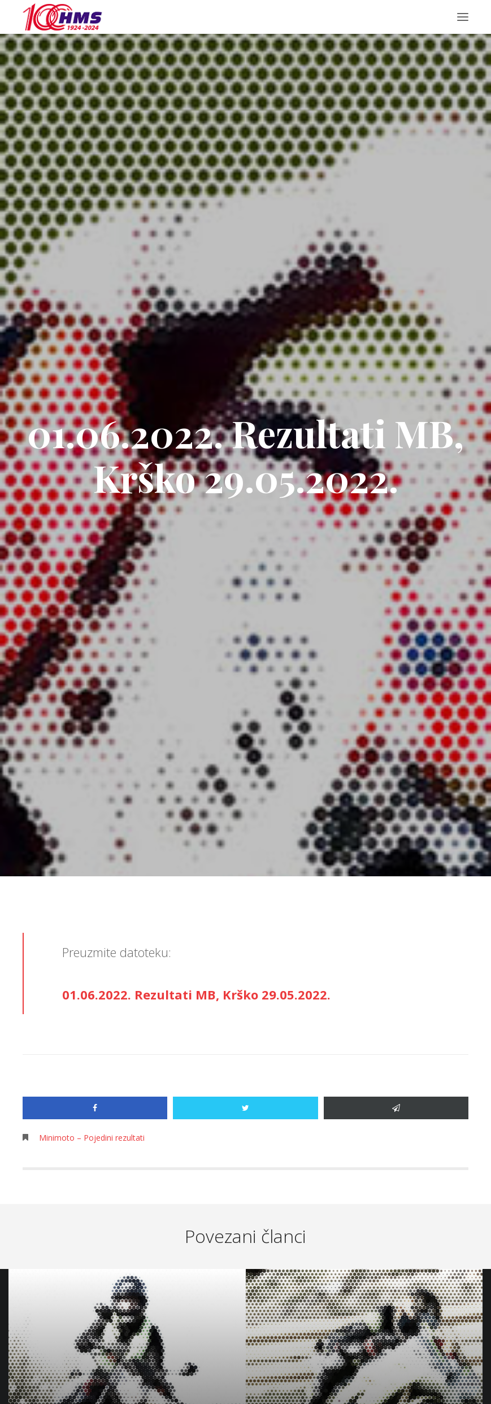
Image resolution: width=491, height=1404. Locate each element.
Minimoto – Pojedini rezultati (92, 1137)
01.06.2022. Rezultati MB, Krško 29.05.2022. (196, 994)
